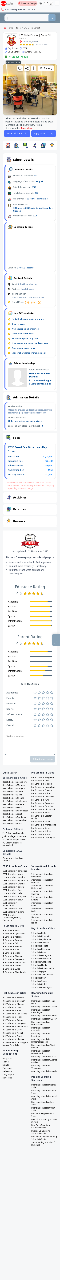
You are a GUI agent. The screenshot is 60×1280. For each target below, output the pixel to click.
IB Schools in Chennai (12, 956)
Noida (18, 28)
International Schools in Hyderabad (42, 887)
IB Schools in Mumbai (12, 946)
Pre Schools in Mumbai (41, 784)
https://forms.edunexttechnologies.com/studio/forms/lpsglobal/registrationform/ (30, 411)
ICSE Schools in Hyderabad (15, 1014)
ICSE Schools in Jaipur (12, 1017)
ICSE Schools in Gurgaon (14, 1001)
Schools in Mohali (39, 984)
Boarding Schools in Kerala (43, 1056)
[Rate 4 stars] (29, 44)
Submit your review (43, 759)
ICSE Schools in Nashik (13, 1033)
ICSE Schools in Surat (12, 1036)
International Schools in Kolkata (42, 898)
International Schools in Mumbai (42, 881)
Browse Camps (27, 3)
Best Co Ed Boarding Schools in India (40, 1132)
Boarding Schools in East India (42, 1103)
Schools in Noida (39, 965)
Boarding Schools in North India (43, 1086)
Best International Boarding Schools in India (44, 1138)
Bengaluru (7, 1058)
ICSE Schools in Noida (13, 1007)
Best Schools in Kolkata (13, 804)
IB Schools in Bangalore (13, 959)
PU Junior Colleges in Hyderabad (12, 844)
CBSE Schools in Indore (13, 912)
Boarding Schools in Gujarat (44, 1019)
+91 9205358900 (36, 297)
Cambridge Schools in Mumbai (13, 859)
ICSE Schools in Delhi (12, 1030)
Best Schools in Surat (12, 814)
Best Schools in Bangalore (15, 782)
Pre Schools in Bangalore (42, 777)
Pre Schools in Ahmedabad (43, 825)
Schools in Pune (38, 952)
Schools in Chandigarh (41, 987)
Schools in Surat (38, 978)
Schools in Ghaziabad (41, 962)
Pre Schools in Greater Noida (41, 817)
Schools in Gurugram (41, 955)
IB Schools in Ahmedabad (14, 962)
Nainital (6, 1065)
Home (10, 28)
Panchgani (7, 1068)
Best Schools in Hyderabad (15, 801)
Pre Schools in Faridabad (42, 806)
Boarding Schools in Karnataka (40, 1029)
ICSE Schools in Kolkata (13, 997)
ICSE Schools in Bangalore (15, 1023)
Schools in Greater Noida (42, 968)
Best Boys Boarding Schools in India (40, 1126)
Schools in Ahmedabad (42, 974)
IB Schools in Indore (12, 965)
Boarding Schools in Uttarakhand (40, 1052)
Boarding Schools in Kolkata (44, 1015)
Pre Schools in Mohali (41, 834)
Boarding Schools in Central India (44, 1097)
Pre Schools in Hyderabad (43, 787)
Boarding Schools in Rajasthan (40, 1034)
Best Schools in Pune (12, 807)
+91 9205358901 (20, 297)
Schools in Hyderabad (41, 939)
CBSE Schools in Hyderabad (15, 880)
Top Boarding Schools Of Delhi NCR (43, 1143)
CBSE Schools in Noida (13, 874)
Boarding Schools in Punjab (44, 1071)
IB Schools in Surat (11, 969)
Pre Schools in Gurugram (42, 803)
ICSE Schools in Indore (13, 1020)
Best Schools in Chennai (13, 798)
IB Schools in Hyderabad (14, 933)
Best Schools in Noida (13, 791)
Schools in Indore (39, 981)
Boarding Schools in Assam (44, 1006)
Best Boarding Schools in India (43, 1115)
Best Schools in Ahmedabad (15, 811)
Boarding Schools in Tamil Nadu (43, 1002)
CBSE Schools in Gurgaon (14, 896)
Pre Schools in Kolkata (41, 793)
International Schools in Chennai (42, 892)
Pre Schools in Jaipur (40, 821)
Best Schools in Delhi (12, 795)
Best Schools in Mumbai (14, 785)
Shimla (6, 1062)
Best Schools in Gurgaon (14, 788)
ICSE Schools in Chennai (13, 1039)
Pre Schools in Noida (40, 812)
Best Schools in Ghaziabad (15, 820)
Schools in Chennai (40, 942)
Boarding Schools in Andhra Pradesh (44, 1061)
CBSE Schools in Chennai (14, 884)
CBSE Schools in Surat (12, 908)
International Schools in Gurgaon (42, 915)
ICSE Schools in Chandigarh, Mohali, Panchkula (15, 1043)
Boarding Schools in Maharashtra (40, 1023)
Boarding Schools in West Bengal (43, 1046)
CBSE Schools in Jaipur (13, 900)
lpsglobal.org (27, 289)
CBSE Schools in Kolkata (13, 887)
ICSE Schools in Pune (12, 1010)
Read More (26, 128)
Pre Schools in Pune (40, 800)
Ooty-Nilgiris (8, 1074)
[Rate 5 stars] (33, 44)
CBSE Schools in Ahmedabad (10, 904)
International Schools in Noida (42, 921)
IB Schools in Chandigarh (14, 972)
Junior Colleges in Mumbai (15, 836)
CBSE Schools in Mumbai (14, 877)
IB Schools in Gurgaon (13, 940)
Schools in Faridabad (41, 958)
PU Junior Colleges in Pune (15, 839)
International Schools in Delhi (42, 910)
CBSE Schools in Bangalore (15, 871)
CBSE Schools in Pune (12, 890)
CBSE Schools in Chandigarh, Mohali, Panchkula (12, 918)
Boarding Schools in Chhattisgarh (40, 1011)
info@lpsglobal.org (27, 284)
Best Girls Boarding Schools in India (44, 1120)
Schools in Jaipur (39, 971)
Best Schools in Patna (12, 823)
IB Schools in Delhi (11, 943)
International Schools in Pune (42, 904)
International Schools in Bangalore (42, 875)
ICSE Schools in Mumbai (13, 1004)
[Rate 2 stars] (23, 44)
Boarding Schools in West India (43, 1109)
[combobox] (26, 18)
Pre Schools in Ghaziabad (43, 809)
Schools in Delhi (38, 933)
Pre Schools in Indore (41, 831)
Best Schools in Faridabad (15, 817)
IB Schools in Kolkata (12, 937)
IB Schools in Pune (11, 949)
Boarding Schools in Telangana (40, 1066)
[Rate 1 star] (20, 44)
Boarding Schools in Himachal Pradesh (40, 1040)
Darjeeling (7, 1078)
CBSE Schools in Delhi (12, 893)
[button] (8, 145)
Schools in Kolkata (39, 946)
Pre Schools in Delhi (40, 780)
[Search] (52, 17)
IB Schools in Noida (11, 930)
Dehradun (7, 1071)
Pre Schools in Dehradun (42, 796)
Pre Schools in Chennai (41, 790)
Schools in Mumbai (40, 936)
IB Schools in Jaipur (11, 953)
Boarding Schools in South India (43, 1091)
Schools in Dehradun (40, 949)
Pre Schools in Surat (40, 828)
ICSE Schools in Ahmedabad (15, 1026)
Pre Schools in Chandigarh (43, 837)
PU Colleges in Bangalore (14, 833)
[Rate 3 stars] (26, 44)
